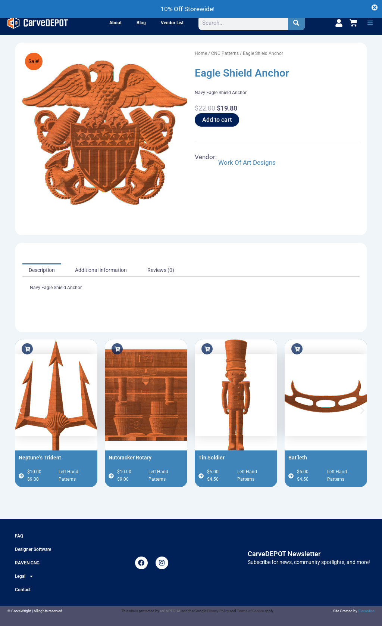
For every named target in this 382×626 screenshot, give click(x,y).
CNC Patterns (225, 53)
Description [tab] (42, 270)
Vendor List (172, 22)
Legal (24, 576)
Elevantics (366, 611)
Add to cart (217, 119)
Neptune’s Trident (40, 458)
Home (201, 53)
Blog (141, 22)
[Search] (296, 22)
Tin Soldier (211, 458)
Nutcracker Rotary (130, 458)
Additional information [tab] (101, 270)
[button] (370, 22)
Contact (23, 589)
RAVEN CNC (27, 562)
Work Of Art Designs (247, 162)
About (115, 22)
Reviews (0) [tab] (160, 270)
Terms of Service (250, 611)
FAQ (19, 536)
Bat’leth (297, 458)
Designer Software (33, 549)
